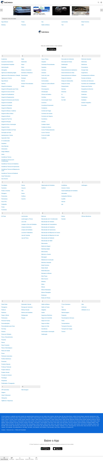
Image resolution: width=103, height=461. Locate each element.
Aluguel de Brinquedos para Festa (9, 89)
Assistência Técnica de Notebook (9, 173)
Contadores (44, 108)
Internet (63, 201)
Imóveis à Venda (65, 188)
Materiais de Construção (47, 259)
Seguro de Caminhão (46, 318)
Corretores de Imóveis (46, 113)
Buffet (22, 86)
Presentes (3, 361)
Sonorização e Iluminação (47, 331)
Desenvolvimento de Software (68, 75)
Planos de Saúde (5, 350)
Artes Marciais (4, 146)
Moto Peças (44, 276)
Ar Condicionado (5, 140)
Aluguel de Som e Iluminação (8, 124)
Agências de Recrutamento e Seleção (10, 75)
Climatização (44, 91)
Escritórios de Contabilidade (88, 83)
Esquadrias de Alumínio (87, 89)
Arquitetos (3, 143)
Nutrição (63, 219)
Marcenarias (44, 243)
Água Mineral (4, 21)
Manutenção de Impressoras (48, 229)
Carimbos (43, 70)
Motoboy (3, 24)
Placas (3, 342)
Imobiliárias (64, 185)
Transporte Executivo (66, 326)
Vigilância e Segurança (7, 400)
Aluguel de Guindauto (6, 105)
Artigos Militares (5, 151)
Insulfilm (63, 198)
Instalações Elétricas (66, 196)
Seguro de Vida (45, 326)
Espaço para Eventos (86, 86)
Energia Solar (84, 70)
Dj (61, 94)
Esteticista (83, 94)
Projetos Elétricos (5, 369)
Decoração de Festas (66, 61)
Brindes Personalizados (27, 83)
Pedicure (3, 309)
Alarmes (3, 83)
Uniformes (83, 307)
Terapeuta (63, 315)
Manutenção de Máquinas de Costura (50, 232)
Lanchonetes (64, 21)
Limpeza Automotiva (26, 227)
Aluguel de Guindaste (6, 102)
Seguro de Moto (45, 323)
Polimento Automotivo (6, 356)
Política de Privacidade (20, 429)
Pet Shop (3, 328)
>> (101, 10)
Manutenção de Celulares (47, 221)
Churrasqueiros (45, 89)
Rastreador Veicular (26, 304)
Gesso (23, 193)
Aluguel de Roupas (6, 121)
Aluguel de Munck (5, 116)
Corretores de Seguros (47, 116)
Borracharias (24, 75)
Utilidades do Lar (85, 309)
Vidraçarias (4, 398)
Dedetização (64, 64)
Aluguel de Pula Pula (6, 119)
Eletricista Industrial (86, 59)
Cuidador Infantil (45, 124)
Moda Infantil (44, 268)
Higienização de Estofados (48, 185)
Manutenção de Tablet (46, 240)
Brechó (23, 80)
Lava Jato (23, 221)
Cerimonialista (44, 80)
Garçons (23, 188)
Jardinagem (84, 185)
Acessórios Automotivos (7, 61)
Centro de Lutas (45, 75)
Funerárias (4, 209)
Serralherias (44, 328)
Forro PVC (4, 201)
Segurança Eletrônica (46, 315)
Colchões (43, 97)
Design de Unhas (65, 83)
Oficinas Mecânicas (86, 216)
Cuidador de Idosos (46, 127)
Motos (43, 284)
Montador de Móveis (46, 273)
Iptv (62, 204)
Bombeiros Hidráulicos (27, 72)
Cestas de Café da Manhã (47, 83)
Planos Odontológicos (6, 347)
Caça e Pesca (44, 59)
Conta (36, 458)
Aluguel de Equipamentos (7, 97)
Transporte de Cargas (66, 328)
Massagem (44, 257)
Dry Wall (63, 100)
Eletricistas (84, 61)
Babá (22, 59)
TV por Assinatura (65, 304)
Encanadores (84, 67)
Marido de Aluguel (45, 246)
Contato (3, 429)
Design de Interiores (66, 78)
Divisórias (63, 91)
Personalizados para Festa (8, 326)
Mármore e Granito (46, 254)
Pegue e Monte (5, 315)
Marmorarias (44, 251)
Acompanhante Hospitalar (7, 64)
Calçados (43, 61)
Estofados (83, 100)
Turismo (63, 331)
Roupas (23, 318)
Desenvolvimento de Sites (67, 72)
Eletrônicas (84, 64)
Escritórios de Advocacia (87, 80)
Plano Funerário (5, 345)
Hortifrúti (43, 188)
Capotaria (43, 67)
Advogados (4, 70)
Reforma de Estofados (26, 312)
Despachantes (65, 86)
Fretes (23, 21)
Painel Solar (4, 304)
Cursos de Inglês (45, 135)
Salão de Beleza (45, 24)
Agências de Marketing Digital (8, 72)
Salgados (43, 309)
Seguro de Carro (45, 320)
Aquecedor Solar (5, 138)
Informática (64, 193)
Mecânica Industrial (46, 262)
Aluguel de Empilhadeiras (7, 94)
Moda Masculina (45, 270)
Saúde (43, 312)
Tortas (62, 320)
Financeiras (4, 196)
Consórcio (43, 102)
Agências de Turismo (6, 78)
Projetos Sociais (5, 372)
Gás (42, 21)
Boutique (23, 78)
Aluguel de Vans (5, 127)
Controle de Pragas (46, 110)
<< (1, 10)
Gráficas (23, 196)
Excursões (84, 105)
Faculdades (4, 185)
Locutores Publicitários (27, 232)
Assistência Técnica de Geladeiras (9, 163)
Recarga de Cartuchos (27, 307)
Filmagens (4, 193)
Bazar (22, 64)
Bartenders (24, 61)
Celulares (43, 72)
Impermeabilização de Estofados (69, 190)
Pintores (3, 331)
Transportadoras (65, 323)
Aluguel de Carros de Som (7, 91)
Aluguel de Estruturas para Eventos (10, 100)
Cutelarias (43, 138)
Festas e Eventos (5, 190)
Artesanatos (4, 148)
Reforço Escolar (25, 309)
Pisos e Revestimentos (7, 337)
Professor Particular (6, 367)
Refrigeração (24, 315)
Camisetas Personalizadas (48, 64)
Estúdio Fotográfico (86, 102)
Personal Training (5, 320)
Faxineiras (4, 188)
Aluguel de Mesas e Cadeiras (8, 110)
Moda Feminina (85, 21)
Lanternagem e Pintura (27, 219)
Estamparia (84, 91)
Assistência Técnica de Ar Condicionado (7, 160)
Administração (4, 67)
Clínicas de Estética (46, 94)
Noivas (63, 216)
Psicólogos (4, 377)
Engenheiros (84, 72)
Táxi (62, 24)
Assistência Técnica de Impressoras (10, 166)
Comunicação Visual (46, 100)
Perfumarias (4, 318)
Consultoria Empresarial (47, 105)
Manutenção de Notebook (47, 238)
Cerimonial (44, 78)
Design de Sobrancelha (67, 80)
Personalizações (5, 323)
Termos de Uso (10, 429)
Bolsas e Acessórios (26, 70)
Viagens (3, 392)
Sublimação (44, 334)
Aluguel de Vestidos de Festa (8, 129)
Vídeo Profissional (5, 395)
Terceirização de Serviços (67, 318)
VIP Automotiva (5, 389)
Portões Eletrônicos (6, 358)
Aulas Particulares (5, 176)
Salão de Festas (45, 307)
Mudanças (44, 295)
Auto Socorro (4, 178)
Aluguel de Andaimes (6, 86)
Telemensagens (65, 312)
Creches (43, 121)
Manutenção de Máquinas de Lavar (50, 235)
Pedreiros (3, 312)
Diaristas (63, 89)
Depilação (63, 67)
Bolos (22, 67)
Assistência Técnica (6, 157)
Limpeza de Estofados (26, 229)
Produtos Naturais (5, 364)
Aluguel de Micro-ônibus (7, 113)
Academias (4, 59)
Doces (63, 97)
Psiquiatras (4, 380)
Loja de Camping (25, 235)
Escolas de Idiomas (86, 78)
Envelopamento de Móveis (88, 75)
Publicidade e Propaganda (7, 383)
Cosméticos (44, 119)
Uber (82, 24)
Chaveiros (43, 86)
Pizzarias (23, 24)
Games (23, 185)
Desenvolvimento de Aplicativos (69, 70)
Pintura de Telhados (6, 334)
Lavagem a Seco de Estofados (29, 224)
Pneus (3, 353)
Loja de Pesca (24, 238)
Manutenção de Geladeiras (48, 227)
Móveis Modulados (46, 289)
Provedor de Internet (6, 375)
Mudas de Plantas (45, 297)
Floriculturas (4, 198)
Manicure (43, 216)
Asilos (2, 154)
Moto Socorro (44, 278)
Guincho (23, 198)
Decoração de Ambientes (67, 59)
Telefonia (63, 309)
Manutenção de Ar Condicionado (49, 219)
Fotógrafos (4, 204)
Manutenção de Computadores (49, 224)
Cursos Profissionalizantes (48, 129)
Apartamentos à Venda (7, 135)
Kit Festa (3, 216)
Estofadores (84, 97)
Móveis (43, 287)
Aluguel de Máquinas (6, 108)
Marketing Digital (45, 248)
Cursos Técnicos (45, 132)
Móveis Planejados (46, 292)
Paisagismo (4, 307)
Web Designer (24, 389)
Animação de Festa (6, 132)
